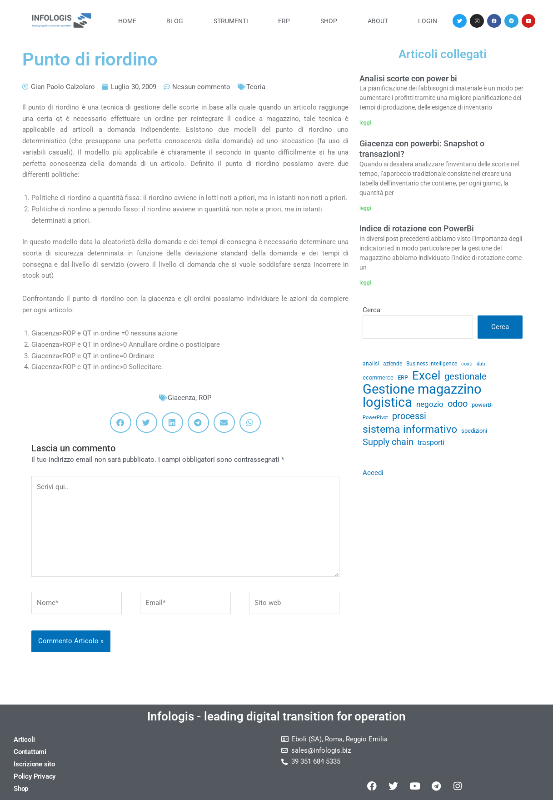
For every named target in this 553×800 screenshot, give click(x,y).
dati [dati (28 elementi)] (481, 364)
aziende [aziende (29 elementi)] (392, 363)
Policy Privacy (34, 776)
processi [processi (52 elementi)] (409, 416)
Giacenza (181, 398)
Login (427, 21)
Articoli (24, 739)
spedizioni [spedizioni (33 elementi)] (474, 430)
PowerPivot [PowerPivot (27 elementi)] (375, 417)
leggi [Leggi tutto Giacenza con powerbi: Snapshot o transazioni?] (365, 208)
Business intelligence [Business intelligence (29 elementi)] (431, 363)
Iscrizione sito (34, 764)
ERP (284, 21)
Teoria (255, 87)
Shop (328, 21)
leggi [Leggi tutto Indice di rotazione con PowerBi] (365, 283)
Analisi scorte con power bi (408, 78)
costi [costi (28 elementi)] (467, 364)
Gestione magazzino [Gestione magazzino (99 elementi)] (422, 389)
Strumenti (231, 21)
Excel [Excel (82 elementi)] (426, 375)
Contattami (30, 752)
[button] (120, 422)
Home (127, 21)
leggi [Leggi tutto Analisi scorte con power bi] (365, 123)
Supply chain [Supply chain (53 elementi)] (388, 442)
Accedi (373, 473)
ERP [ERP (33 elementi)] (403, 377)
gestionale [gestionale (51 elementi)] (465, 376)
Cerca (371, 310)
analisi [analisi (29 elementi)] (371, 363)
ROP (205, 398)
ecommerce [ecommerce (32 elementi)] (378, 377)
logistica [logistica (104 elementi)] (387, 402)
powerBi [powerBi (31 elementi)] (482, 404)
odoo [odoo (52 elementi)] (458, 404)
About (378, 21)
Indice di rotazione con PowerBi (416, 228)
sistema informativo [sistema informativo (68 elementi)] (410, 429)
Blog (174, 21)
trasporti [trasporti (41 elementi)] (431, 442)
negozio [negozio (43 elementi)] (429, 404)
